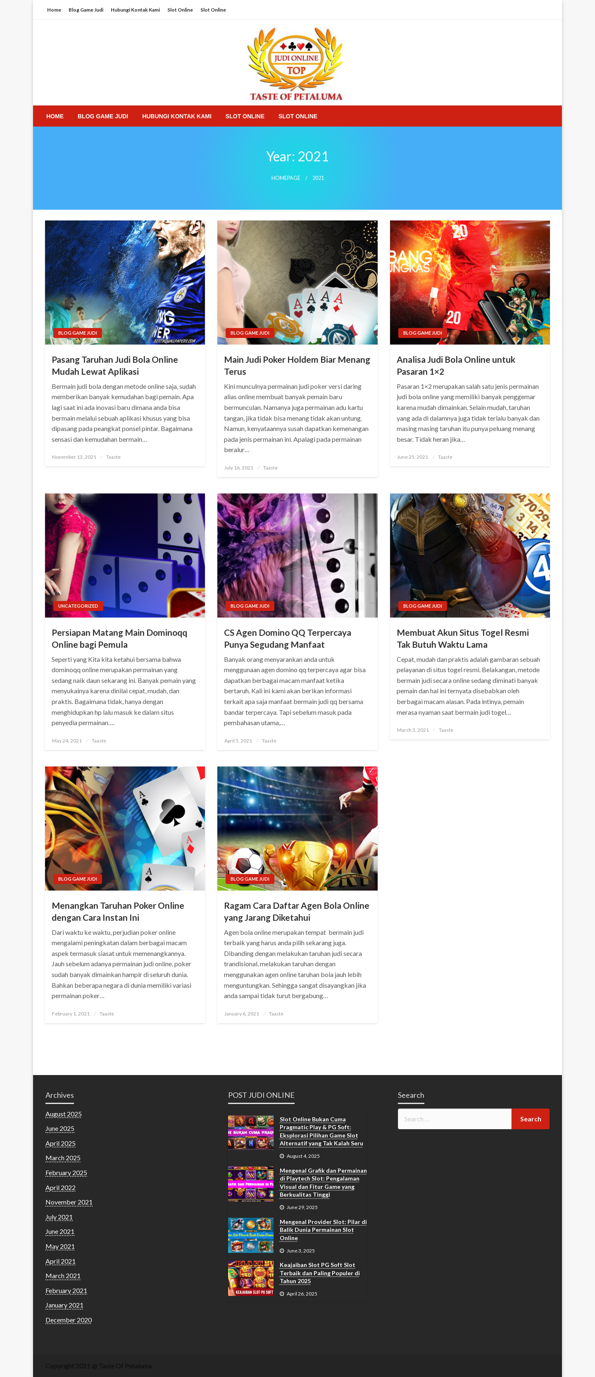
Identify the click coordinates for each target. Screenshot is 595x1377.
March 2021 (63, 1275)
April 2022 (60, 1187)
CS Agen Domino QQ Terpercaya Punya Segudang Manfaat (287, 638)
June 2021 (59, 1231)
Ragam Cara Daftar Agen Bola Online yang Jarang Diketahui (296, 911)
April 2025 (60, 1143)
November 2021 (69, 1202)
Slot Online (180, 10)
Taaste (113, 457)
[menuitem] (55, 116)
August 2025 (63, 1114)
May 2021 (60, 1246)
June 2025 (59, 1128)
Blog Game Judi (86, 10)
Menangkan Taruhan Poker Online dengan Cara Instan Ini (118, 911)
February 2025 (66, 1172)
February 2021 (66, 1290)
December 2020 (68, 1320)
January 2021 (64, 1305)
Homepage (285, 178)
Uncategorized (78, 605)
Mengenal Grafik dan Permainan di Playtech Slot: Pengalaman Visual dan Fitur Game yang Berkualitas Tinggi (323, 1182)
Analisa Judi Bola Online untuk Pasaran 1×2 (456, 365)
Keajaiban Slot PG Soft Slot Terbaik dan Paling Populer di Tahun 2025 (320, 1272)
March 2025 (63, 1157)
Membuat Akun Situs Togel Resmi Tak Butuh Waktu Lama (463, 638)
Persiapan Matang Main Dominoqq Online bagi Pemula (119, 638)
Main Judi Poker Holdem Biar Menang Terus (297, 365)
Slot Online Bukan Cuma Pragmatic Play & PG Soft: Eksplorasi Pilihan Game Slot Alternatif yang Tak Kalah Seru (321, 1131)
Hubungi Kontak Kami (135, 10)
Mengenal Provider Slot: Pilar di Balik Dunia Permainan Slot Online (323, 1229)
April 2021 (60, 1261)
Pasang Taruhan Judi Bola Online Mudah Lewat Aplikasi (115, 365)
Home (54, 10)
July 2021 (59, 1217)
